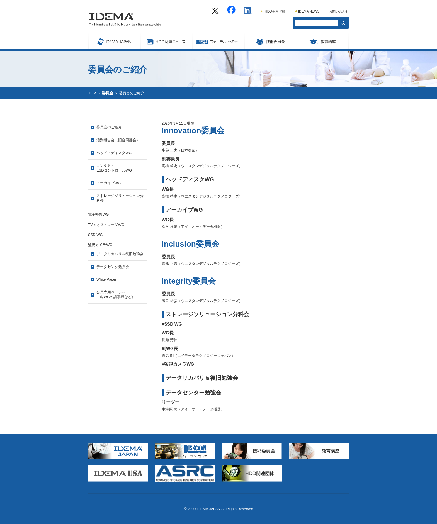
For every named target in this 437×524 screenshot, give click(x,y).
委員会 (270, 41)
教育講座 (323, 41)
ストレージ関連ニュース (166, 41)
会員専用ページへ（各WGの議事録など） (115, 294)
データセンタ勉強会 (112, 267)
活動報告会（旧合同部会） (118, 140)
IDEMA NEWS (307, 11)
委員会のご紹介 (109, 127)
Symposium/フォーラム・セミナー (218, 41)
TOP (92, 93)
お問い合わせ (339, 11)
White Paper (106, 279)
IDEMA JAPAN (114, 41)
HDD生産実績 (273, 11)
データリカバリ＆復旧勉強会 (120, 254)
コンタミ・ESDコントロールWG (114, 168)
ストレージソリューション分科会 (120, 198)
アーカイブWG (108, 183)
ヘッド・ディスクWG (114, 153)
